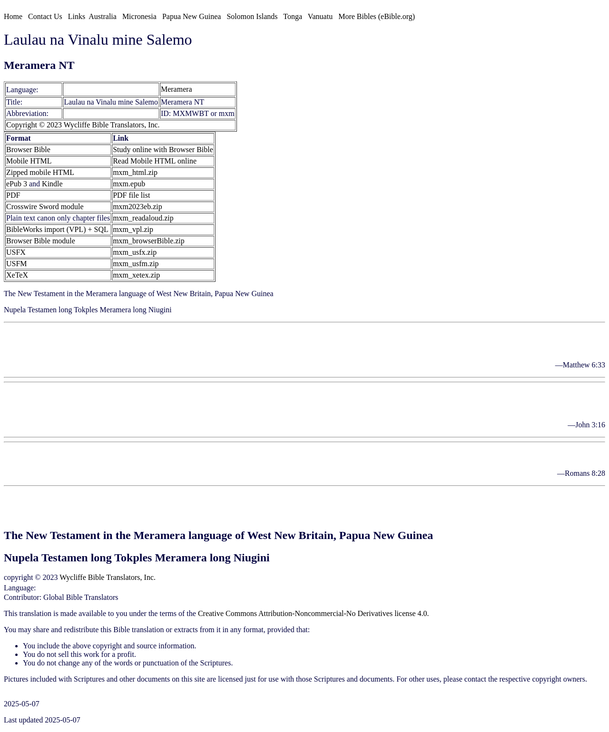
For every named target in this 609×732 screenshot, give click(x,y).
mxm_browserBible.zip (149, 241)
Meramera (80, 89)
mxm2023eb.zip (137, 206)
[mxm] (50, 89)
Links (76, 16)
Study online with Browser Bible (163, 149)
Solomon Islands (251, 16)
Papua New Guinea (191, 16)
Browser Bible (28, 149)
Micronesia (139, 16)
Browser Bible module (40, 241)
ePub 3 (16, 184)
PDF (13, 195)
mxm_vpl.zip (133, 229)
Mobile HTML (29, 161)
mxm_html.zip (135, 172)
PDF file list (131, 195)
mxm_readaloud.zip (143, 218)
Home (13, 16)
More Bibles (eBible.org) (376, 16)
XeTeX (17, 275)
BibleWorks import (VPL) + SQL (57, 229)
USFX (16, 252)
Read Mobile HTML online (154, 161)
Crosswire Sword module (45, 206)
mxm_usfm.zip (135, 264)
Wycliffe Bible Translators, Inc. (107, 577)
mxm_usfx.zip (135, 252)
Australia (102, 16)
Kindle (52, 184)
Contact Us (45, 16)
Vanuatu (320, 16)
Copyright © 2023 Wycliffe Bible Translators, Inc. (83, 125)
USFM (16, 264)
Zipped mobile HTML (40, 172)
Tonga (292, 16)
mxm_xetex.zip (136, 275)
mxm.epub (129, 184)
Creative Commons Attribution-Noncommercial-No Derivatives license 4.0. (313, 613)
